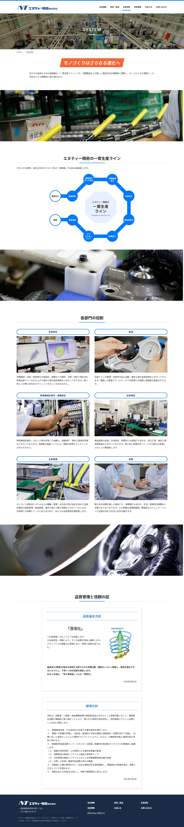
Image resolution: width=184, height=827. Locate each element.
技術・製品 (114, 7)
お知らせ (148, 7)
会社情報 (102, 7)
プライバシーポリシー (96, 813)
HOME (19, 52)
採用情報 (137, 7)
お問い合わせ (161, 7)
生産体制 (126, 7)
